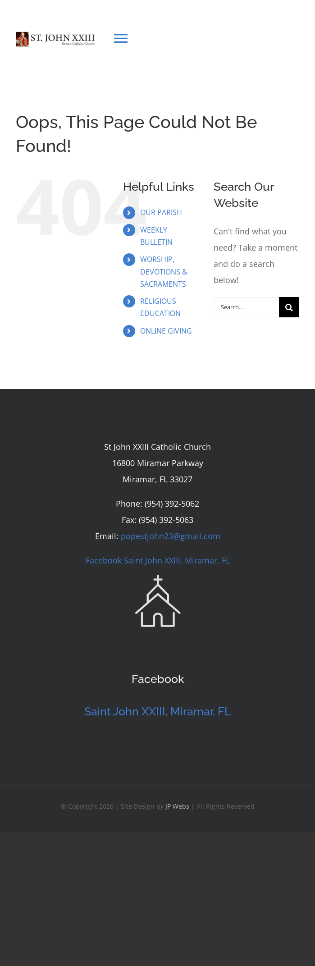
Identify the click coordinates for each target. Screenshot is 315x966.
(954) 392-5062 (172, 503)
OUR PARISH (161, 212)
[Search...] (246, 307)
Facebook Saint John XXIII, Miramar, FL (158, 560)
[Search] (289, 307)
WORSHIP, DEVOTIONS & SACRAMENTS (163, 271)
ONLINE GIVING (166, 331)
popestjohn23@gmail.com (170, 536)
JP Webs (177, 806)
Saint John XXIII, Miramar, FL (157, 711)
